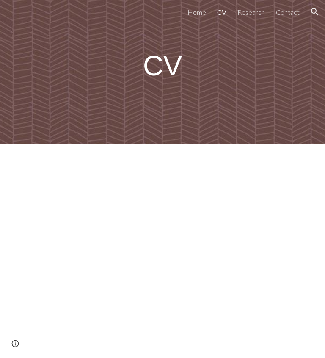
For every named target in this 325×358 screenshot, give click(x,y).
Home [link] (196, 12)
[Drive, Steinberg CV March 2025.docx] (138, 251)
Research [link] (251, 12)
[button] (315, 12)
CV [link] (221, 12)
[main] (162, 65)
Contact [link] (288, 12)
